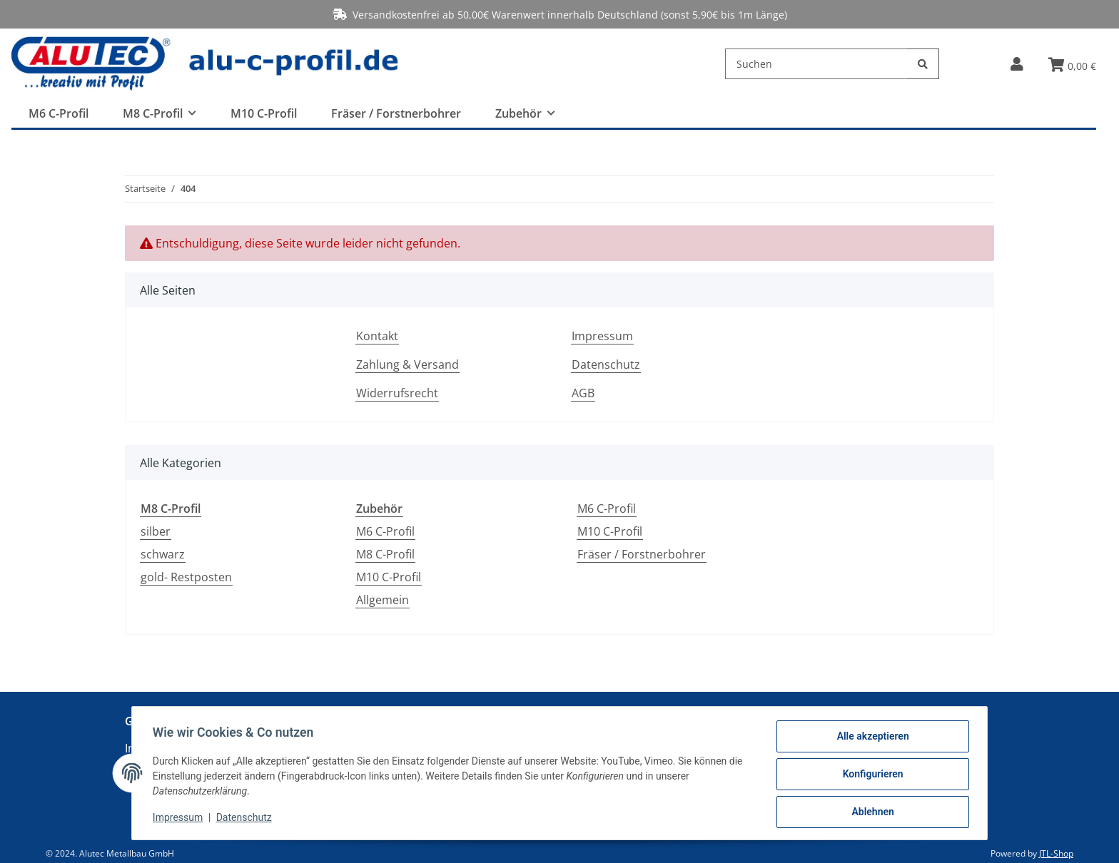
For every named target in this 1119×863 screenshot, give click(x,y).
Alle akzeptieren (870, 738)
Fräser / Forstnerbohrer (641, 554)
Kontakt (377, 336)
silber (156, 531)
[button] (1016, 64)
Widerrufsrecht (397, 393)
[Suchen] (816, 63)
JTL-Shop (1056, 853)
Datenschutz (606, 364)
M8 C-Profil (385, 554)
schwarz (163, 554)
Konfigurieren (870, 775)
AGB (583, 393)
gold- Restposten (186, 577)
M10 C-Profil (388, 577)
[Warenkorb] (1072, 65)
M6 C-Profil (385, 531)
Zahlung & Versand (407, 364)
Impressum (602, 336)
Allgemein (382, 600)
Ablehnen (870, 812)
